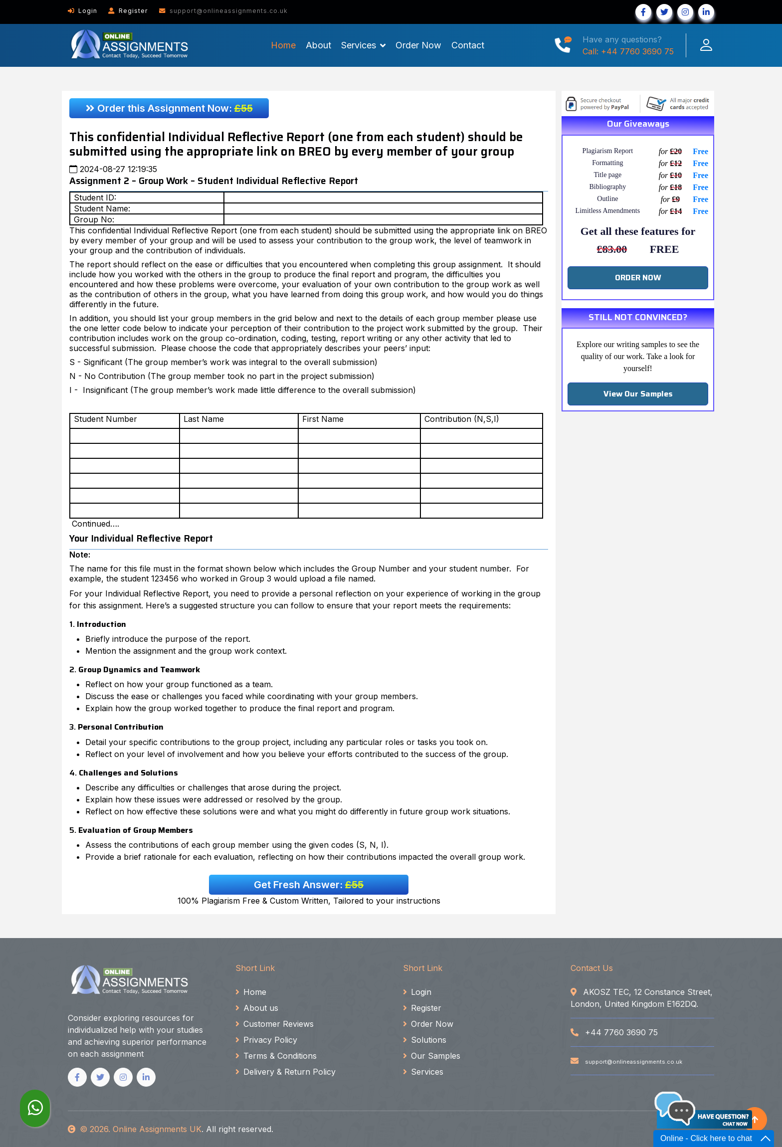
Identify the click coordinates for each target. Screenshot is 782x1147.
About (318, 45)
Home (283, 45)
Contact (467, 45)
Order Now (418, 45)
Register (128, 10)
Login (82, 10)
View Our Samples (638, 393)
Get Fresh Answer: (309, 884)
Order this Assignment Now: (169, 108)
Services (358, 45)
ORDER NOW (638, 277)
